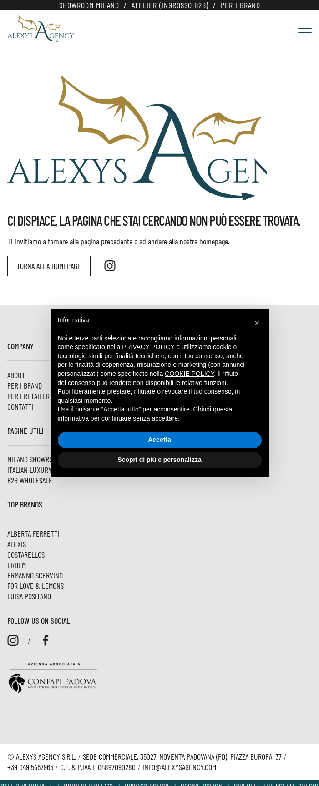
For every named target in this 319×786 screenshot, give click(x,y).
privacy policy (148, 346)
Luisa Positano (29, 596)
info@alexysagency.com (179, 767)
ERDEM (16, 565)
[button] (257, 323)
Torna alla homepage (49, 266)
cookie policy (189, 373)
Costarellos (26, 554)
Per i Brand (240, 5)
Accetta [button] (159, 439)
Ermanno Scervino (35, 575)
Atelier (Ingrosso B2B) (170, 5)
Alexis (16, 544)
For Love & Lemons (35, 586)
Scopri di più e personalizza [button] (159, 459)
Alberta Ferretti (33, 533)
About (16, 375)
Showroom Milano (89, 5)
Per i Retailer (28, 396)
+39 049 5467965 (30, 767)
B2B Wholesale (29, 480)
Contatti (20, 406)
